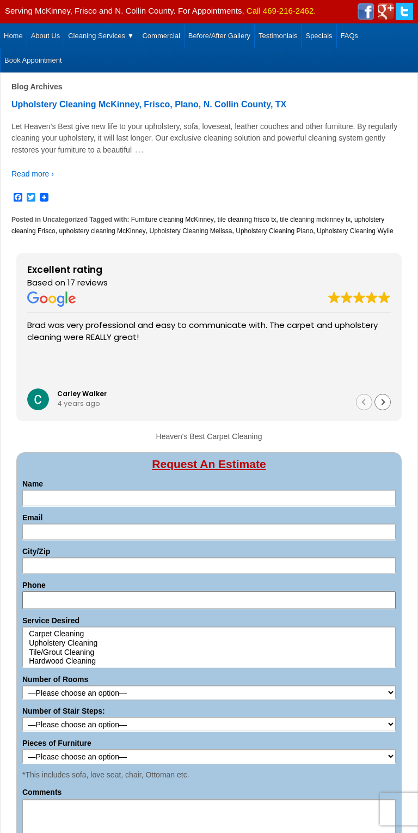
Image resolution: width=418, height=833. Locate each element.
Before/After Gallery (219, 36)
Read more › (32, 173)
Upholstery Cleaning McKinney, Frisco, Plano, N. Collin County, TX (148, 104)
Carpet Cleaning (209, 634)
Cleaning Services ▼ (101, 36)
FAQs (350, 36)
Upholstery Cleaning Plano (274, 231)
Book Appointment (33, 60)
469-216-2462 (288, 10)
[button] (382, 402)
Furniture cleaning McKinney (172, 219)
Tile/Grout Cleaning (209, 652)
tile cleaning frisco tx (247, 219)
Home (13, 36)
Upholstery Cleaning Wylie (355, 231)
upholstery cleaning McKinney (102, 231)
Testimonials (278, 36)
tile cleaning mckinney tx (315, 219)
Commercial (161, 36)
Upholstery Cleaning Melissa (190, 231)
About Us (45, 36)
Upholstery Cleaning (209, 643)
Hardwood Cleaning (209, 661)
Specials (318, 36)
